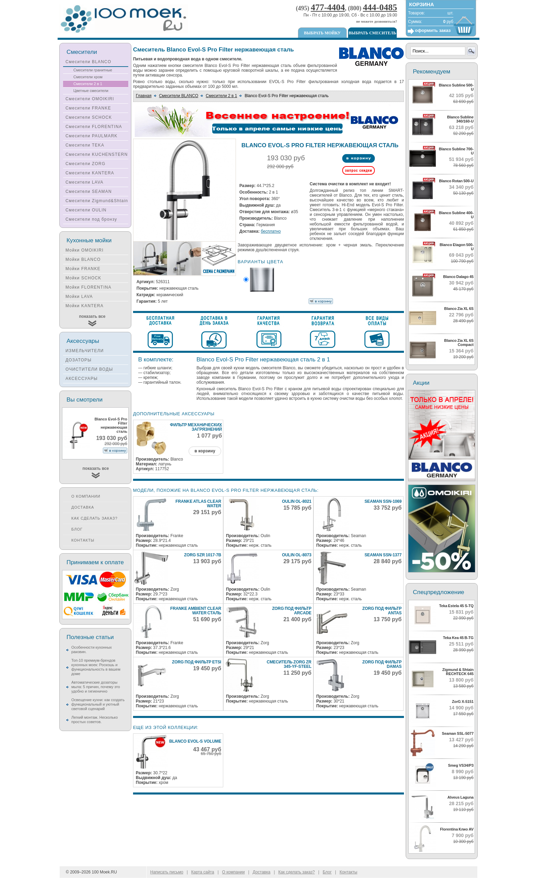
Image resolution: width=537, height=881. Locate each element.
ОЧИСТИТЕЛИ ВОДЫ (89, 369)
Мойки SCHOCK (83, 278)
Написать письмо (166, 872)
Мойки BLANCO (83, 259)
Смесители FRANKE (88, 108)
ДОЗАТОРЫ (78, 360)
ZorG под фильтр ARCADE (291, 610)
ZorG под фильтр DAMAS (382, 664)
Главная (144, 95)
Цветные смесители (90, 91)
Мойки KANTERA (84, 305)
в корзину (204, 451)
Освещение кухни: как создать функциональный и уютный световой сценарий (97, 704)
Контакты (82, 540)
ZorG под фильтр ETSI (197, 662)
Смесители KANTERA (89, 173)
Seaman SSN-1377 (383, 555)
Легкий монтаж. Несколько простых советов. (94, 719)
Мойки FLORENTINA (88, 287)
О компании (85, 496)
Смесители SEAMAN (88, 191)
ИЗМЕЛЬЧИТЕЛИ (84, 350)
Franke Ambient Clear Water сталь (195, 610)
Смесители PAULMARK (91, 136)
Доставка (82, 507)
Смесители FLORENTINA (93, 126)
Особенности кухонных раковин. (91, 649)
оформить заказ (433, 30)
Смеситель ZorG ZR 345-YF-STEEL (289, 664)
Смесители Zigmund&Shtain (96, 200)
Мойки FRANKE (82, 268)
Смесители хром (88, 77)
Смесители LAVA (84, 182)
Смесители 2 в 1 (221, 95)
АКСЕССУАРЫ (81, 378)
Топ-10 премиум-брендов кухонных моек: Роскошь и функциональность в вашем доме (95, 667)
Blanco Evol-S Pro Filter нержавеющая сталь (111, 425)
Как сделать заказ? (94, 518)
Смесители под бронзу (91, 219)
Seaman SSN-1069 (383, 501)
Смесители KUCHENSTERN (96, 154)
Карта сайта (202, 872)
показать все (92, 316)
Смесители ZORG (85, 163)
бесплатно (271, 231)
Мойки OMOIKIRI (84, 250)
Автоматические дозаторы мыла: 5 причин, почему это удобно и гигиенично (95, 686)
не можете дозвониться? (376, 21)
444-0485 (380, 7)
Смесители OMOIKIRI (89, 98)
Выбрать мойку (322, 33)
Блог (77, 529)
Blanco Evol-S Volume (195, 741)
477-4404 (328, 7)
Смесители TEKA (84, 145)
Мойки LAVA (79, 296)
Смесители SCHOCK (88, 117)
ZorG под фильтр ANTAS (382, 610)
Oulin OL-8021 (296, 501)
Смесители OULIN (86, 210)
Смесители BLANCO (178, 95)
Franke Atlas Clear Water (198, 503)
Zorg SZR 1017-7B (202, 555)
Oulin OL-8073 (296, 555)
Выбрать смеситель (372, 33)
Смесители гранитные (92, 70)
